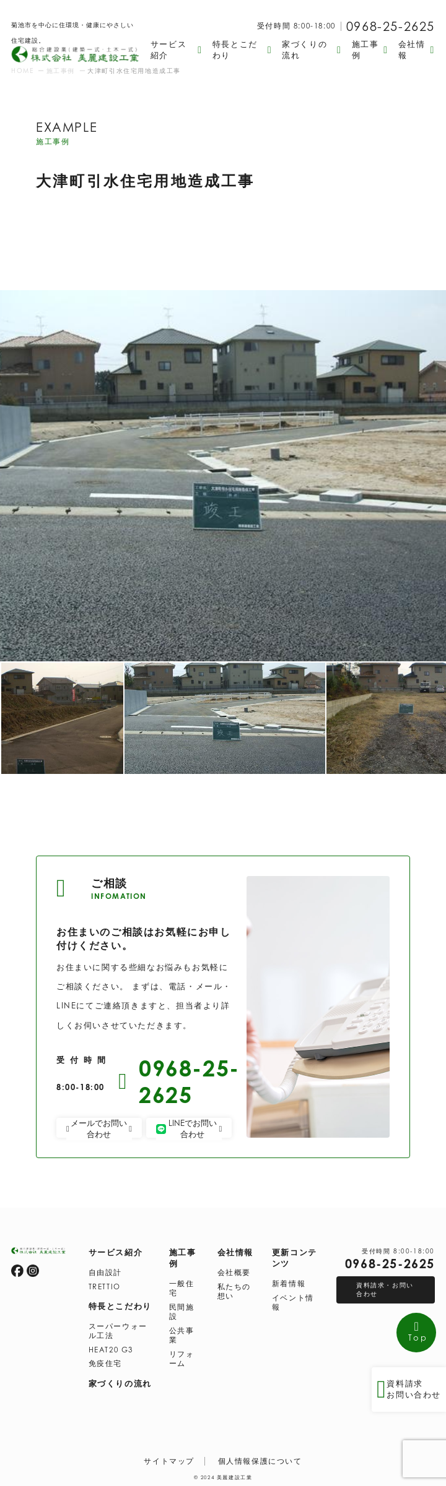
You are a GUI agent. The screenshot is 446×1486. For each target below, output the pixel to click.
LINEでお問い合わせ (189, 1128)
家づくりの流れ (120, 1383)
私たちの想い (234, 1291)
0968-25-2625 (390, 26)
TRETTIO (105, 1286)
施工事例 (182, 1257)
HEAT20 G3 (111, 1350)
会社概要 (234, 1272)
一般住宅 (182, 1288)
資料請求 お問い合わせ (409, 1389)
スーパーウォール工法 (118, 1331)
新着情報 (288, 1283)
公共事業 (182, 1335)
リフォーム (182, 1359)
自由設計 (105, 1272)
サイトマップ (169, 1461)
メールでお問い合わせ (99, 1128)
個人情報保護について (260, 1461)
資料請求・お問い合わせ (385, 1289)
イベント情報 (293, 1303)
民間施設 (182, 1312)
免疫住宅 (105, 1363)
